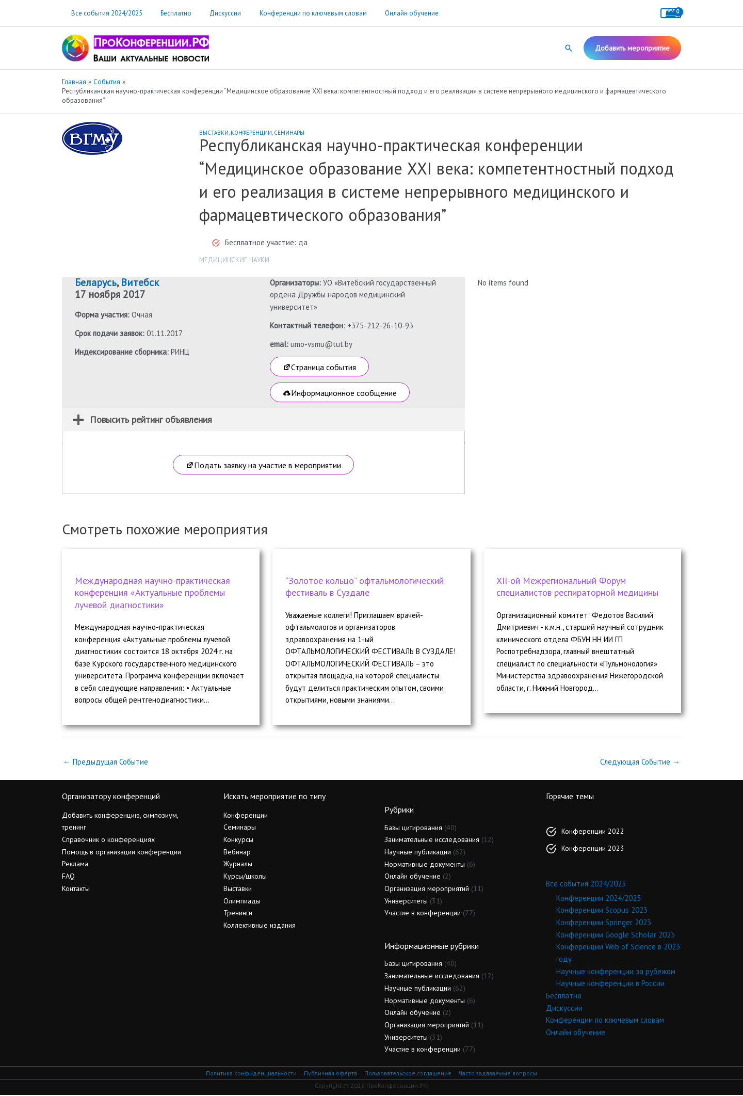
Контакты (76, 889)
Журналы (237, 864)
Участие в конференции (422, 913)
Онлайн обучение (390, 13)
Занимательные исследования (431, 840)
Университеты (406, 901)
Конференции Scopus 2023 (602, 911)
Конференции (251, 132)
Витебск (140, 282)
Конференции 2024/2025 (598, 898)
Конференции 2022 (592, 832)
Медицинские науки (234, 260)
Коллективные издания (259, 926)
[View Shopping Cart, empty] (670, 13)
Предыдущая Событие (106, 762)
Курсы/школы (245, 877)
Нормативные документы (424, 864)
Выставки (214, 132)
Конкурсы (238, 840)
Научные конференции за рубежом (615, 972)
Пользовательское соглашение (408, 1074)
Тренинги (237, 913)
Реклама (75, 864)
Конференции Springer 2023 (603, 923)
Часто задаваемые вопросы (501, 1074)
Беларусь (96, 282)
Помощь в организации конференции (121, 852)
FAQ (68, 877)
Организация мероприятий (426, 889)
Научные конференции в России (610, 984)
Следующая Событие (640, 762)
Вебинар (237, 852)
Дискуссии (213, 13)
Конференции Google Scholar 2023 (615, 935)
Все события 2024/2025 (104, 13)
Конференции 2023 (592, 849)
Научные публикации (417, 852)
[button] (568, 48)
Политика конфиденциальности (248, 1074)
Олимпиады (242, 901)
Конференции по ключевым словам (296, 13)
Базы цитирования (413, 828)
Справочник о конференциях (108, 840)
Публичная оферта (328, 1074)
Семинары (289, 132)
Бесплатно (168, 13)
